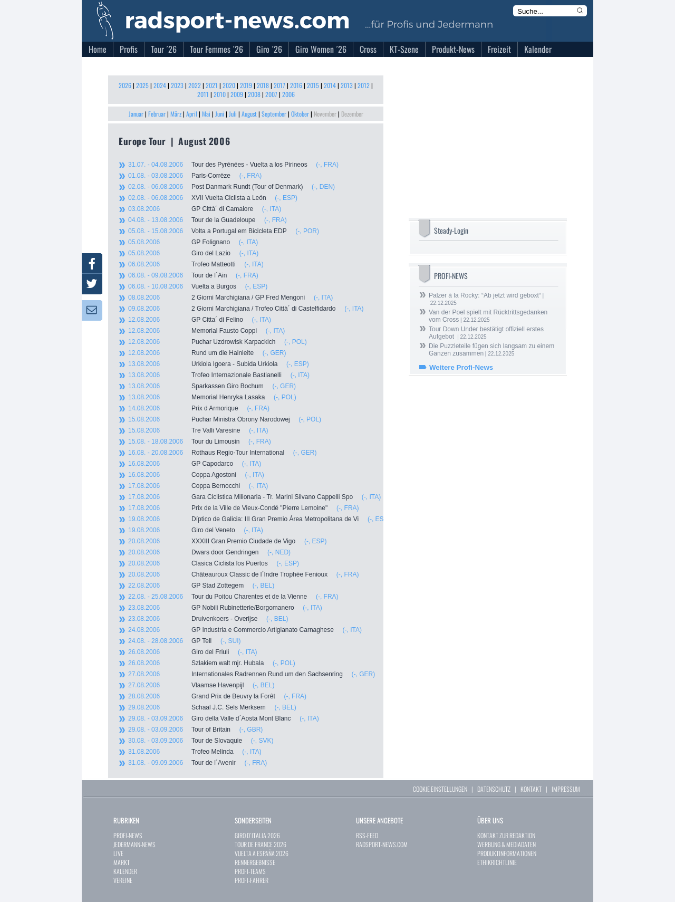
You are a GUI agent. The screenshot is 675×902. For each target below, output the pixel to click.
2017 (279, 85)
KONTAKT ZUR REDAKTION (506, 835)
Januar (136, 113)
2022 (194, 85)
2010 (220, 94)
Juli (233, 113)
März (175, 113)
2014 (330, 85)
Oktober (300, 113)
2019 (246, 85)
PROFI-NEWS (127, 835)
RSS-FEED (367, 835)
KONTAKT (531, 788)
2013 (347, 85)
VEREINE (122, 880)
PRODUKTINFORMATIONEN (506, 853)
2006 (288, 94)
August (249, 113)
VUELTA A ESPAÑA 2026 (261, 853)
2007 (271, 94)
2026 (125, 85)
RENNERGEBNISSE (255, 862)
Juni (219, 113)
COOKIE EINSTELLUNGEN (440, 788)
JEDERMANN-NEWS (134, 844)
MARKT (121, 862)
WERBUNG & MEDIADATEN (506, 844)
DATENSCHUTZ (493, 788)
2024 (159, 85)
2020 (229, 85)
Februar (157, 113)
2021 (212, 85)
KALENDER (125, 871)
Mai (206, 113)
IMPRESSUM (566, 788)
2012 (364, 85)
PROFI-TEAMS (250, 871)
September (274, 113)
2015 (313, 85)
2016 (296, 85)
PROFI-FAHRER (251, 880)
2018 (263, 85)
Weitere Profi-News (461, 367)
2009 (236, 94)
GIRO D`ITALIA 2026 (257, 835)
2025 (142, 85)
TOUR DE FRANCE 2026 (260, 844)
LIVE (118, 853)
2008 (254, 94)
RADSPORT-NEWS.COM (382, 844)
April (191, 113)
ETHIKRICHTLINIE (497, 862)
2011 (203, 94)
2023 (177, 85)
